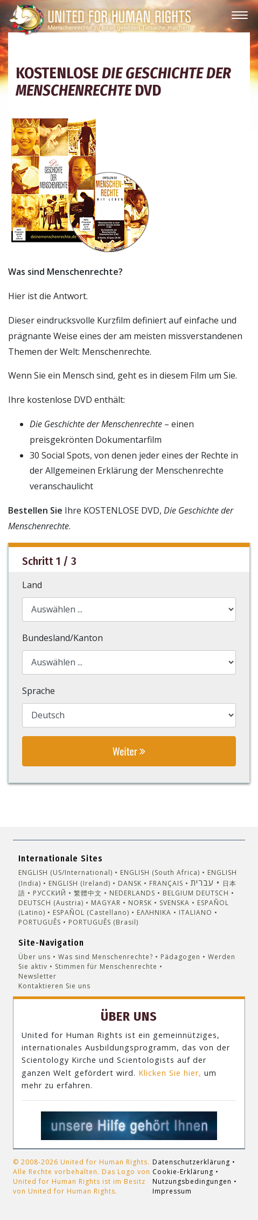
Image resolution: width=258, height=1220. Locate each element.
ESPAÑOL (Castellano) (91, 912)
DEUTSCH (212, 893)
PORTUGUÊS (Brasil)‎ (103, 922)
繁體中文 (88, 893)
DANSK (130, 883)
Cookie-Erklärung (182, 1171)
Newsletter (37, 976)
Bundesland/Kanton (62, 638)
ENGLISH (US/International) (65, 872)
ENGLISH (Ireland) (79, 883)
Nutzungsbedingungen (192, 1181)
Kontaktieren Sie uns (54, 985)
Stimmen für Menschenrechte (106, 966)
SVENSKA (174, 902)
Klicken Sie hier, (169, 1072)
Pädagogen (180, 956)
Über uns (34, 956)
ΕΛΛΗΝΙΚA (154, 912)
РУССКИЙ (49, 893)
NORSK (140, 902)
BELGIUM (178, 893)
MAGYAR (106, 902)
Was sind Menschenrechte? (105, 956)
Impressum (172, 1191)
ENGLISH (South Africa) (160, 872)
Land (32, 585)
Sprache (38, 691)
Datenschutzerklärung (191, 1162)
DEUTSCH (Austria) (50, 902)
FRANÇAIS (166, 883)
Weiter (129, 751)
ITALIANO (195, 912)
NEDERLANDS (132, 893)
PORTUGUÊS (39, 922)
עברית (202, 882)
